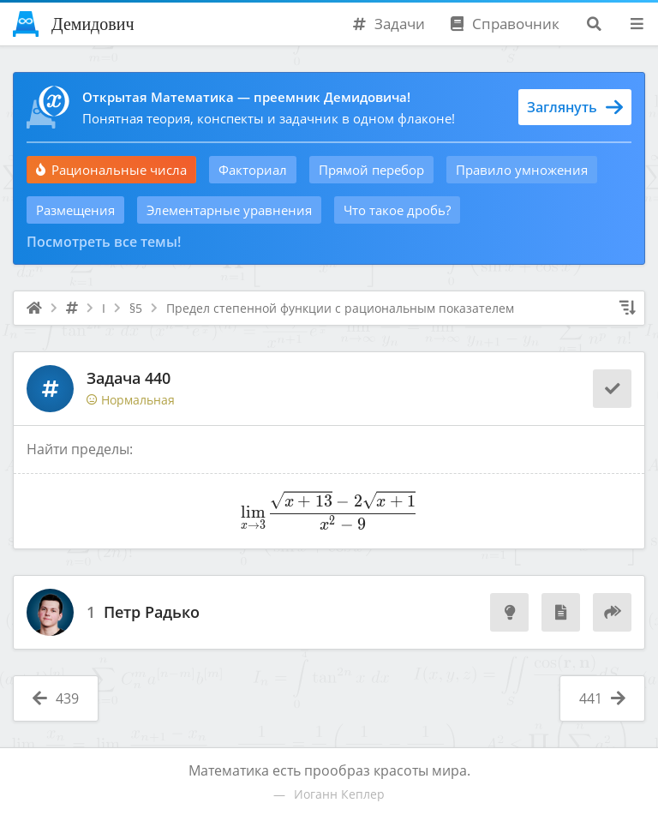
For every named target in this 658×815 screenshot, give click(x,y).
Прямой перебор (371, 169)
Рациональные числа (111, 169)
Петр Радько (152, 612)
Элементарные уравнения (229, 210)
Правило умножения (522, 169)
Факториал (252, 169)
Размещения (75, 210)
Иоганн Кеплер (339, 794)
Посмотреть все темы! (104, 241)
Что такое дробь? (397, 210)
